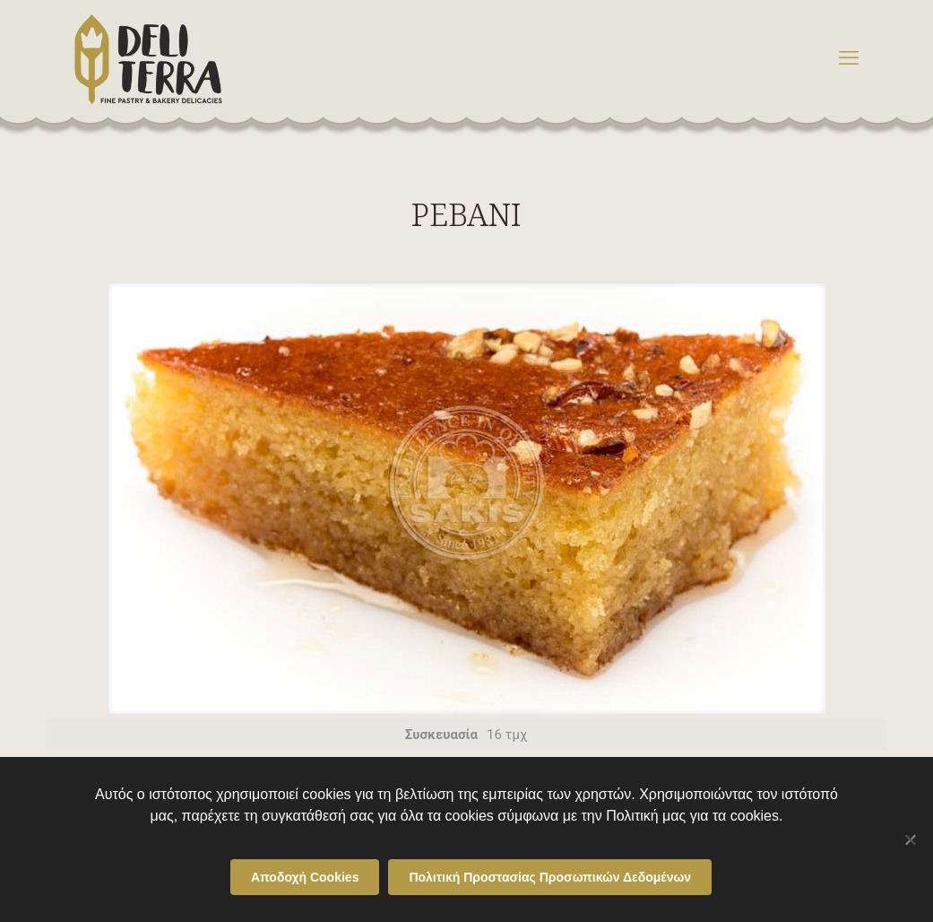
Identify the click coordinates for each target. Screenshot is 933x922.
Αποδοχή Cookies (305, 877)
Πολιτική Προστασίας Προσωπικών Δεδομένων (550, 877)
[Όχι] (911, 839)
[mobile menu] (849, 58)
